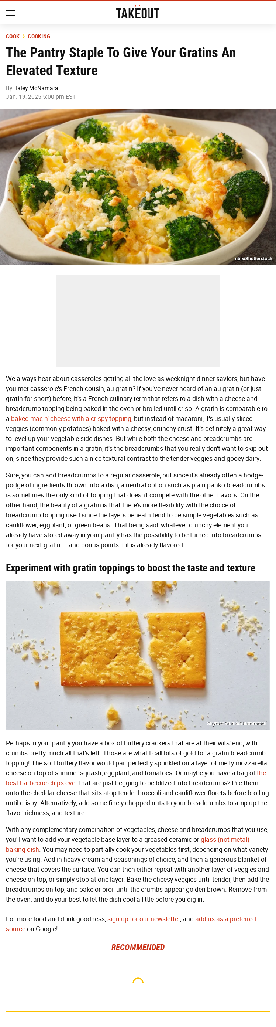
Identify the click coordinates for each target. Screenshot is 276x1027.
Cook (13, 37)
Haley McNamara (35, 88)
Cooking (39, 37)
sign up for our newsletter (143, 919)
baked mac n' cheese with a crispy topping (71, 419)
